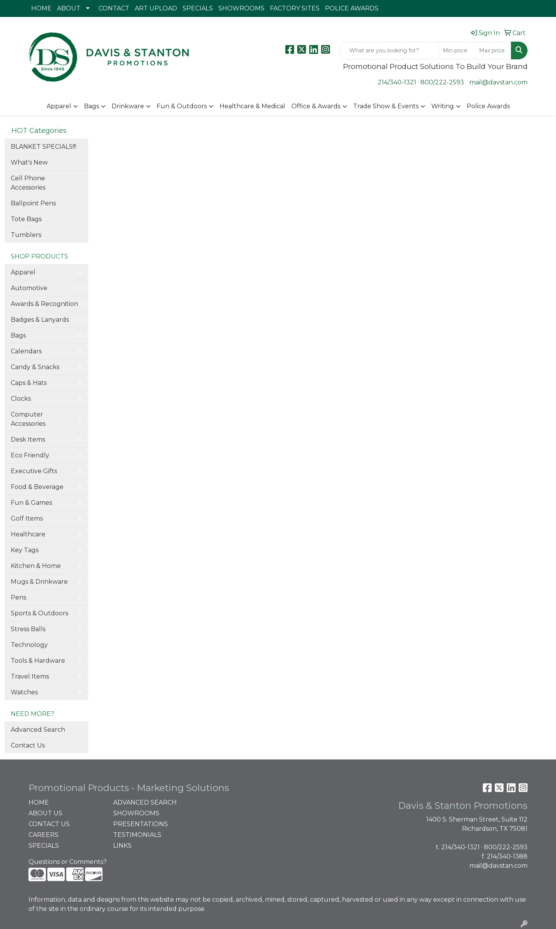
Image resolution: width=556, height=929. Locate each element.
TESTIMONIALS (137, 834)
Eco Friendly (30, 455)
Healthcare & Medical (252, 106)
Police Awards (488, 106)
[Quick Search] (389, 50)
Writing (442, 106)
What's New (29, 162)
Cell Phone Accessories (28, 183)
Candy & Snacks (35, 367)
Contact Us (28, 745)
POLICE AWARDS (351, 8)
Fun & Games (31, 502)
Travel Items (30, 676)
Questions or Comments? (67, 861)
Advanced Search (38, 729)
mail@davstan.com (498, 82)
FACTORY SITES (295, 8)
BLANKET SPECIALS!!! (43, 146)
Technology (29, 644)
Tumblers (26, 235)
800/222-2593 (442, 82)
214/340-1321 (397, 82)
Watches (24, 692)
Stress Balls (28, 629)
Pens (18, 597)
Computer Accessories (28, 419)
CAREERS (43, 834)
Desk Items (28, 439)
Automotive (29, 288)
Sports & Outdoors (39, 613)
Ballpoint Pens (33, 203)
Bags (91, 106)
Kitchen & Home (36, 565)
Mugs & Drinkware (39, 581)
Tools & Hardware (38, 660)
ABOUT (68, 8)
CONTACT (114, 8)
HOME (41, 8)
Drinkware (128, 106)
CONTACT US (49, 824)
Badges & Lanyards (40, 319)
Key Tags (25, 550)
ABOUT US (45, 813)
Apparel (59, 106)
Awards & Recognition (44, 303)
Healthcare (28, 534)
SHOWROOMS (241, 8)
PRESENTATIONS (140, 824)
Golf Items (27, 518)
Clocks (21, 398)
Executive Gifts (34, 471)
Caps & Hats (29, 382)
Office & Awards (315, 106)
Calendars (26, 351)
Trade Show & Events (386, 106)
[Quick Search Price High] (493, 50)
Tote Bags (26, 219)
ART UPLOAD (156, 8)
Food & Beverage (37, 487)
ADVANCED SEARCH (145, 802)
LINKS (122, 845)
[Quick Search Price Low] (457, 50)
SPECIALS (198, 8)
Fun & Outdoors (182, 106)
